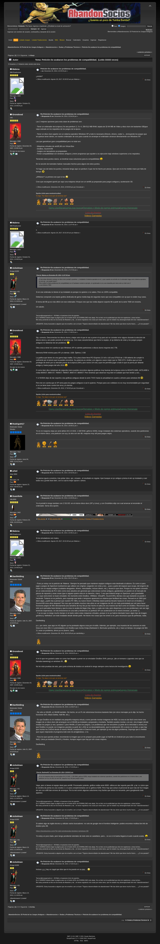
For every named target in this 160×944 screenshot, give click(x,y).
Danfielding (18, 576)
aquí (44, 869)
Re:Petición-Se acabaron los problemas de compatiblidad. (64, 114)
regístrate (43, 26)
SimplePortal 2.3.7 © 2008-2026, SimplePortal (81, 938)
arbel (14, 471)
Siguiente (24, 55)
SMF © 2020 (80, 936)
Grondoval (17, 114)
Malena (15, 69)
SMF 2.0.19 (70, 936)
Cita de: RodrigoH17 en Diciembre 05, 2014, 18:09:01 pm (54, 772)
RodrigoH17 (18, 424)
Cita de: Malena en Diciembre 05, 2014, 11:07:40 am (53, 275)
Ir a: (123, 920)
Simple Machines (89, 936)
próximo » (148, 52)
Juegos (122, 26)
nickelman (17, 268)
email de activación (63, 26)
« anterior (140, 52)
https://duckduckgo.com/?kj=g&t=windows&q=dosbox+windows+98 (62, 831)
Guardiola (17, 496)
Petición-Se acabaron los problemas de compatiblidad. (63, 69)
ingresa (35, 26)
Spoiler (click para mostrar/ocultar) (48, 193)
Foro (114, 26)
